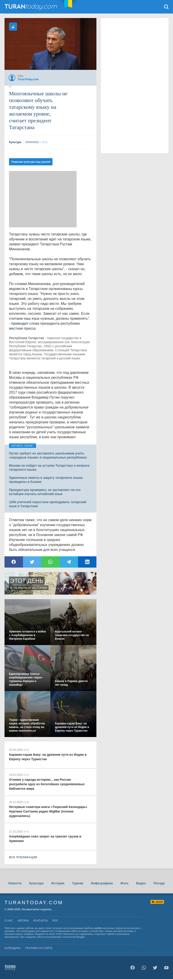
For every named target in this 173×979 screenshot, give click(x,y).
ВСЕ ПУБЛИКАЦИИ (23, 857)
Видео (141, 883)
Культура (36, 883)
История (57, 883)
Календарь (13, 948)
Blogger (80, 937)
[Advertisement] (43, 199)
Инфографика (102, 883)
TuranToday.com (31, 6)
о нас (9, 920)
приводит (19, 323)
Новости (15, 883)
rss (55, 920)
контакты (40, 920)
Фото (124, 883)
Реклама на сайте (38, 948)
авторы (23, 920)
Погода (159, 883)
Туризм (77, 883)
